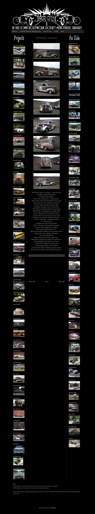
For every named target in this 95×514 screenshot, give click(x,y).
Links (62, 31)
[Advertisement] (46, 268)
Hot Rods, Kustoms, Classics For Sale (30, 31)
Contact (56, 31)
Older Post (61, 281)
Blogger (54, 508)
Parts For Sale (47, 31)
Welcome (15, 31)
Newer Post (32, 281)
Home (46, 281)
